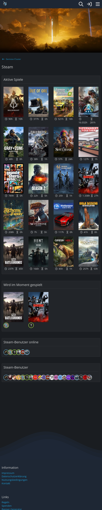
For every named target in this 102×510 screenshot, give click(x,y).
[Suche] (81, 4)
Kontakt (6, 483)
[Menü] (97, 4)
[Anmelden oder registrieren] (89, 4)
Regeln (5, 502)
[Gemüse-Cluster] (26, 3)
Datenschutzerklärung (14, 476)
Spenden (7, 505)
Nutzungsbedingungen (14, 479)
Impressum (8, 473)
